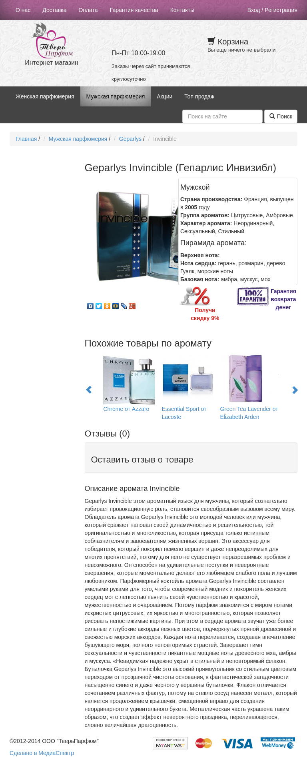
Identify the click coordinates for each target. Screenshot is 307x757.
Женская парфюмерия (45, 96)
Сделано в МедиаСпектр (42, 753)
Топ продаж (199, 96)
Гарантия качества (134, 10)
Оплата (88, 10)
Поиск (280, 116)
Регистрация (281, 10)
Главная (26, 139)
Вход (253, 10)
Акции (164, 96)
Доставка (54, 10)
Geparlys (130, 139)
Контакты (182, 10)
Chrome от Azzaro (126, 409)
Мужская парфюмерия (115, 96)
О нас (23, 10)
